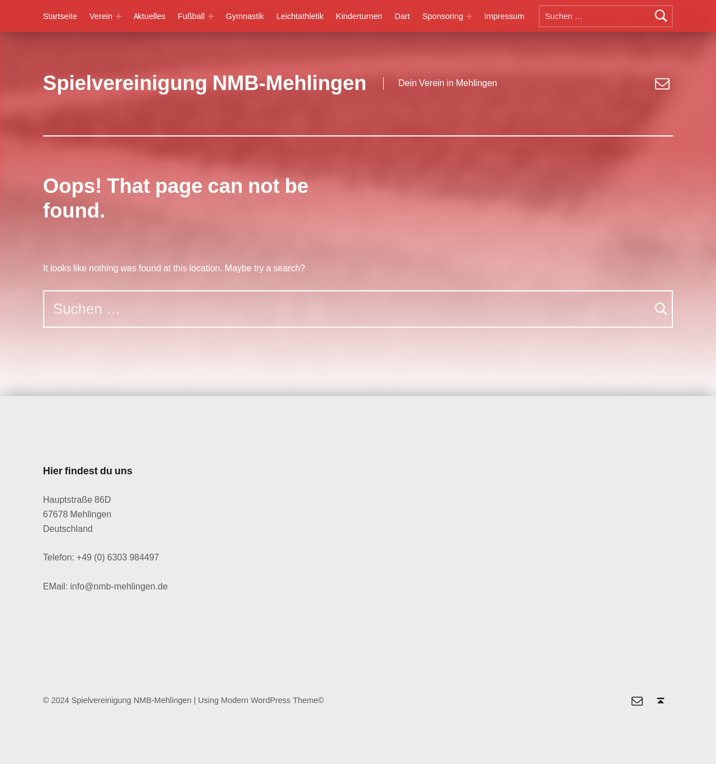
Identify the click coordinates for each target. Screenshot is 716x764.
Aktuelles (150, 16)
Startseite (60, 16)
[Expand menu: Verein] (118, 16)
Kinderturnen (359, 16)
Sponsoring (442, 16)
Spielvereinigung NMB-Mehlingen (205, 83)
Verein (101, 16)
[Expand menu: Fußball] (211, 16)
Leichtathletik (299, 16)
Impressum (504, 16)
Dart (401, 16)
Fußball (191, 16)
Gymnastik (245, 16)
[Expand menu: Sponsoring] (469, 16)
